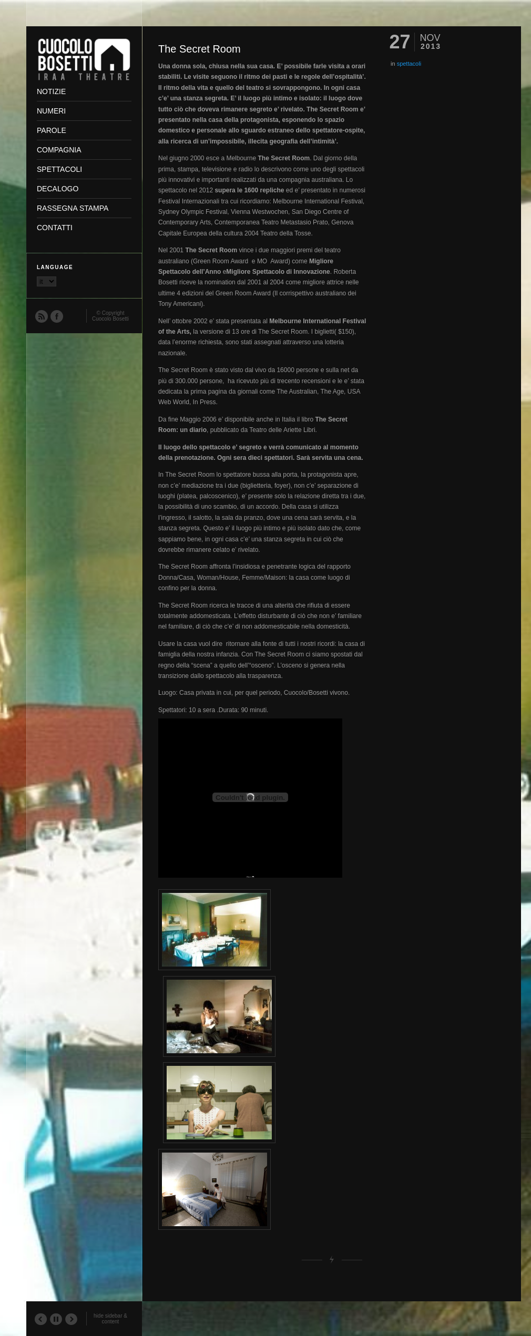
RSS (41, 316)
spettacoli (409, 63)
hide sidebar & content (110, 1318)
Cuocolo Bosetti (110, 319)
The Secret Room (199, 49)
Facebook (56, 316)
